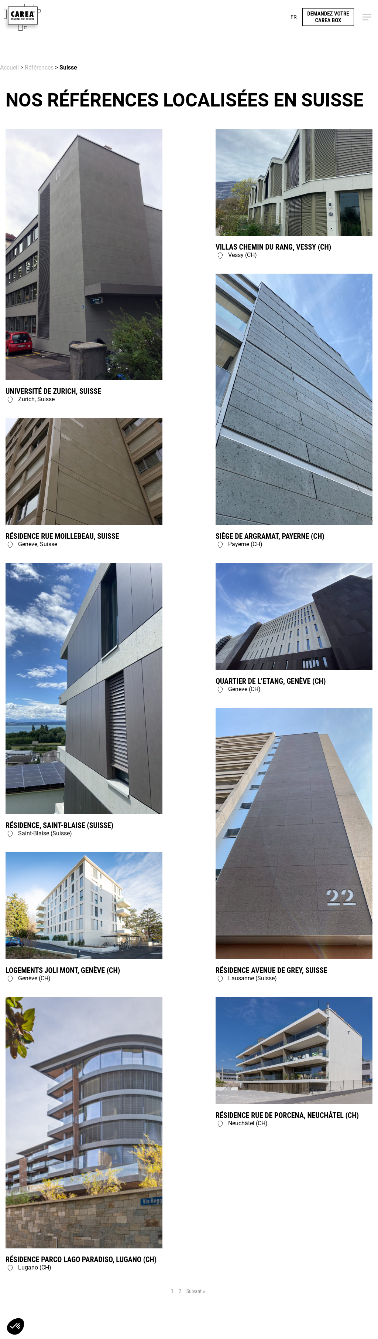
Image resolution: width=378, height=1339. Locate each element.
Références (39, 67)
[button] (367, 17)
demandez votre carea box (328, 17)
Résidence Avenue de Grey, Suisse (271, 970)
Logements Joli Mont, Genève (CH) (63, 970)
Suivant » (195, 1291)
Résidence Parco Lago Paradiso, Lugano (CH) (81, 1259)
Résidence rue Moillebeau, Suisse (62, 536)
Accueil (9, 67)
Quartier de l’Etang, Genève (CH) (271, 681)
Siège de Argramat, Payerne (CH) (270, 536)
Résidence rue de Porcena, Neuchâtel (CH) (287, 1115)
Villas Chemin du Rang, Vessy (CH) (273, 247)
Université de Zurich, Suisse (53, 391)
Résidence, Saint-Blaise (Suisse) (59, 825)
